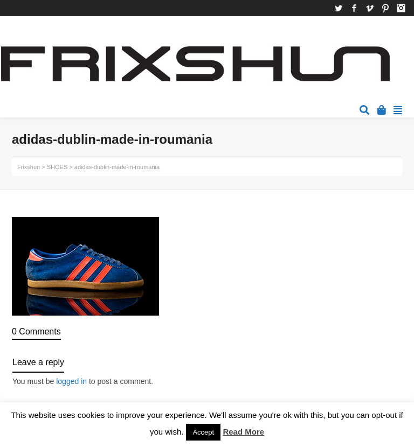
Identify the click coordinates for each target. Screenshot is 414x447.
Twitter (338, 8)
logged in (71, 381)
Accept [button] (203, 432)
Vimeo (369, 8)
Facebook (354, 8)
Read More (243, 431)
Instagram (401, 8)
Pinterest (385, 8)
